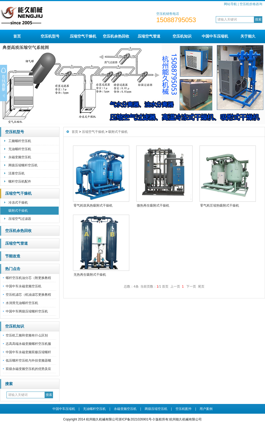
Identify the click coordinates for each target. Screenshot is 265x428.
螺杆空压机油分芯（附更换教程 (28, 278)
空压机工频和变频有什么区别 (27, 335)
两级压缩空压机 (156, 409)
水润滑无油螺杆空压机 (22, 303)
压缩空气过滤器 (19, 219)
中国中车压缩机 (215, 36)
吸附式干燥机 (18, 211)
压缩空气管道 (149, 36)
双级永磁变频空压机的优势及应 (28, 369)
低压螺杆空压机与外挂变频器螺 (28, 360)
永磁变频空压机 (19, 157)
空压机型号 (50, 36)
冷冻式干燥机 (18, 202)
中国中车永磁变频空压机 (23, 286)
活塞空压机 (16, 173)
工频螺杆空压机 (19, 141)
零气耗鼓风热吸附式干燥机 (93, 205)
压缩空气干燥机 (83, 36)
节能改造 (12, 256)
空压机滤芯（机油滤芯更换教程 (28, 294)
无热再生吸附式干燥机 (90, 275)
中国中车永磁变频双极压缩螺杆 (28, 352)
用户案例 (206, 409)
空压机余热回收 (116, 36)
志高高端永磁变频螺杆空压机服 (28, 344)
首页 (17, 36)
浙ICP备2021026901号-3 (136, 419)
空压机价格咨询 (251, 4)
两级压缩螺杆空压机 (23, 165)
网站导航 (230, 4)
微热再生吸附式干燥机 (153, 205)
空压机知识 (182, 36)
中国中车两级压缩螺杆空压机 (27, 311)
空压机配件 (183, 409)
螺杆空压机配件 (19, 181)
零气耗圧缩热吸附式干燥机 (219, 205)
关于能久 (248, 36)
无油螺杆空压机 (19, 149)
